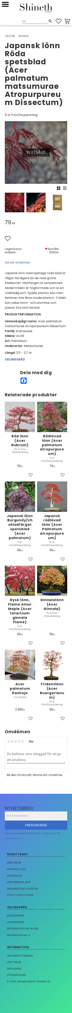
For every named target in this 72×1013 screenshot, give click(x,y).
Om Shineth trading (20, 955)
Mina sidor (14, 862)
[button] (5, 4)
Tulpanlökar (15, 922)
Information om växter (22, 928)
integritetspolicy (13, 838)
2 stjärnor (12, 741)
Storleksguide (16, 975)
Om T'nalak (14, 962)
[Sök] (50, 21)
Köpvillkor (14, 875)
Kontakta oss (16, 869)
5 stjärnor (22, 741)
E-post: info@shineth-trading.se (28, 981)
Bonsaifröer (15, 915)
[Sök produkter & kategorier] (35, 21)
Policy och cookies (20, 895)
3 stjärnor (15, 741)
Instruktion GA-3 (18, 935)
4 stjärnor (19, 741)
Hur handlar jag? (19, 882)
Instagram (14, 968)
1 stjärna (8, 741)
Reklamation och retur (22, 888)
